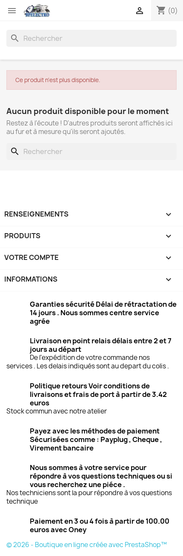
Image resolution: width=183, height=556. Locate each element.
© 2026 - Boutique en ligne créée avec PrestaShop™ (86, 544)
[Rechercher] (91, 38)
